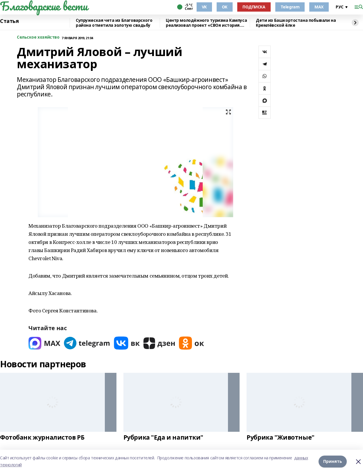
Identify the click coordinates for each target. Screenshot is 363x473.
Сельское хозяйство (38, 37)
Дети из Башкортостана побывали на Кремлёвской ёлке (296, 23)
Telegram (290, 7)
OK (224, 7)
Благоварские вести (43, 6)
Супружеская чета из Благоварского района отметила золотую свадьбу (114, 23)
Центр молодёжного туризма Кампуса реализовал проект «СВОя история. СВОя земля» (206, 23)
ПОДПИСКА (253, 7)
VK (204, 7)
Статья (9, 21)
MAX (319, 7)
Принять (332, 461)
